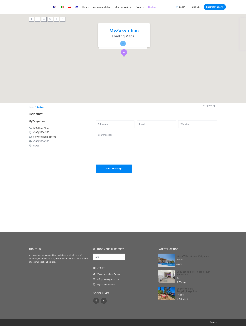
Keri (178, 278)
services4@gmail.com (44, 136)
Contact (152, 7)
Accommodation (102, 7)
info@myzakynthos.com (108, 279)
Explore (140, 7)
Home (85, 7)
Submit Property (214, 7)
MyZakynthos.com (106, 284)
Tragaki (180, 295)
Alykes (180, 259)
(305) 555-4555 (41, 128)
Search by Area (123, 7)
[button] (125, 54)
